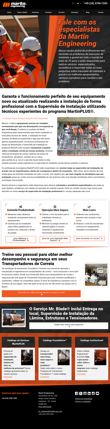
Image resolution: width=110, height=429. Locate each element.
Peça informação (44, 407)
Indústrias (35, 12)
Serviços (61, 12)
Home (9, 12)
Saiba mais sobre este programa (68, 324)
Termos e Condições (83, 401)
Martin (15, 5)
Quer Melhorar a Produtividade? (20, 239)
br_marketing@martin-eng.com (50, 411)
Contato (100, 12)
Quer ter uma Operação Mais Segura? (55, 239)
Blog (87, 12)
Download (74, 12)
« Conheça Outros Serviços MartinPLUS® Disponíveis (25, 118)
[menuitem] (15, 4)
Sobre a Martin (22, 12)
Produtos (48, 12)
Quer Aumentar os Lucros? (88, 238)
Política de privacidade (83, 399)
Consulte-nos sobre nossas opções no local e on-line (41, 292)
